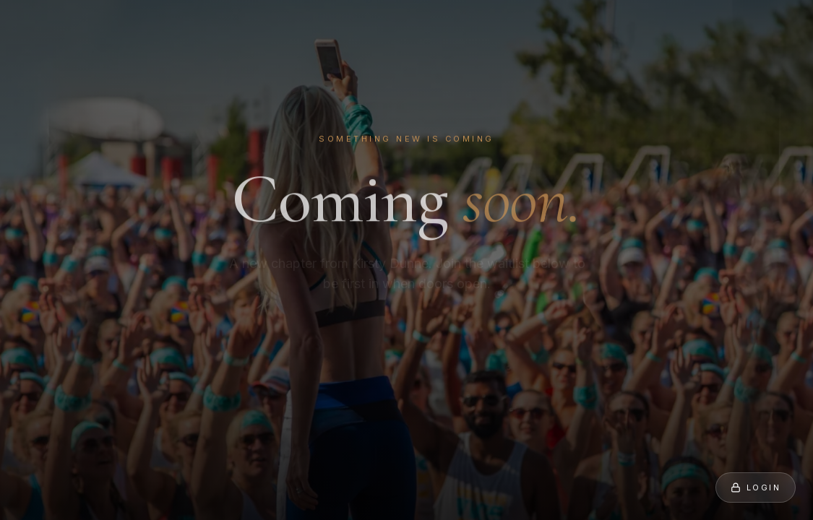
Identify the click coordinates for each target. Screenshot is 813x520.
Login (755, 487)
